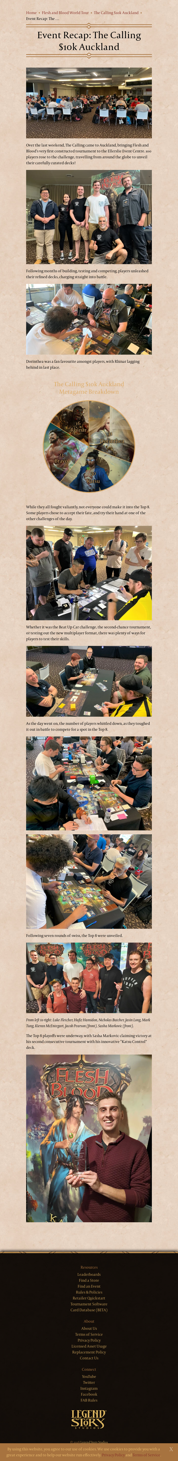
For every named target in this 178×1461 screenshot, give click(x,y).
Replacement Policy (89, 1352)
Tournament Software (89, 1304)
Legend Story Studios (94, 1442)
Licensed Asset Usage (89, 1346)
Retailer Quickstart (89, 1298)
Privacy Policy (89, 1340)
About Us (89, 1328)
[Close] (171, 1449)
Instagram (89, 1388)
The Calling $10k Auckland (116, 12)
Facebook (89, 1394)
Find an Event (89, 1286)
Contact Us (89, 1358)
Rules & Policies (89, 1292)
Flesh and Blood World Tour (65, 12)
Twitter (89, 1382)
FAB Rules (89, 1400)
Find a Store (89, 1280)
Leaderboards (89, 1274)
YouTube (89, 1376)
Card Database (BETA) (89, 1310)
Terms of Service (89, 1334)
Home (31, 12)
